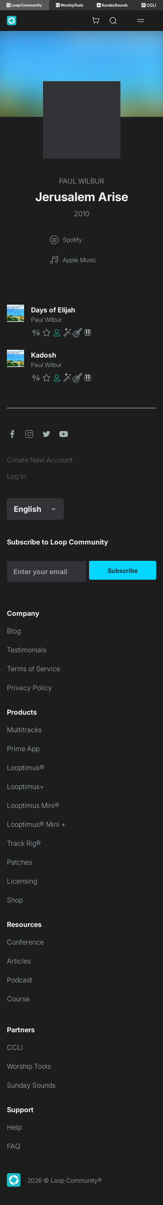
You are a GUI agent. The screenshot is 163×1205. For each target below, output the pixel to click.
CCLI (15, 1047)
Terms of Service (33, 668)
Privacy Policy (29, 687)
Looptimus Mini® (33, 805)
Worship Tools (29, 1066)
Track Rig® (24, 843)
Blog (14, 631)
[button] (93, 332)
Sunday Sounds (31, 1085)
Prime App (23, 748)
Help (14, 1127)
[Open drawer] (140, 20)
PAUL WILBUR (81, 181)
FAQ (13, 1146)
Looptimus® (25, 767)
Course (18, 998)
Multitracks (24, 729)
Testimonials (26, 649)
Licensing (22, 881)
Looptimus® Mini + (36, 824)
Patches (19, 862)
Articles (19, 961)
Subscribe (123, 570)
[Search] (113, 20)
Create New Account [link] (40, 460)
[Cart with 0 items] (96, 20)
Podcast (19, 980)
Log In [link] (16, 476)
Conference (25, 942)
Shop (15, 900)
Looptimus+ (25, 786)
